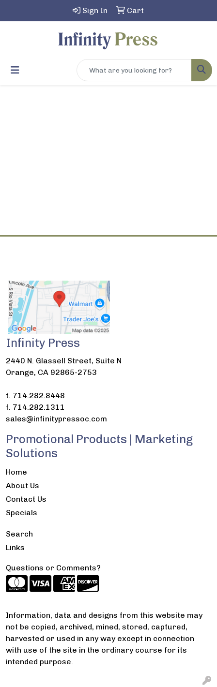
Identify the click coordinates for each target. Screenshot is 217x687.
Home (16, 472)
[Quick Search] (134, 70)
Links (15, 547)
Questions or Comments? (53, 567)
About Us (22, 485)
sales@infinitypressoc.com (56, 418)
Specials (21, 512)
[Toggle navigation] (15, 70)
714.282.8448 (39, 395)
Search (19, 533)
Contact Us (26, 499)
